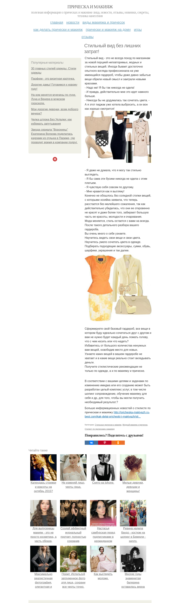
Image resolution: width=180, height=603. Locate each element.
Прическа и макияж (90, 6)
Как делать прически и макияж (58, 29)
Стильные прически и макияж (108, 425)
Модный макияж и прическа (135, 425)
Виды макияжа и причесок (103, 22)
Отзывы (88, 37)
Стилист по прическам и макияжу (100, 429)
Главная (56, 22)
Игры (138, 29)
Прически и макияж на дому (108, 29)
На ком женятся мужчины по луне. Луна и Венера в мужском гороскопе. (53, 99)
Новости (72, 22)
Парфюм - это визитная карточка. (53, 78)
